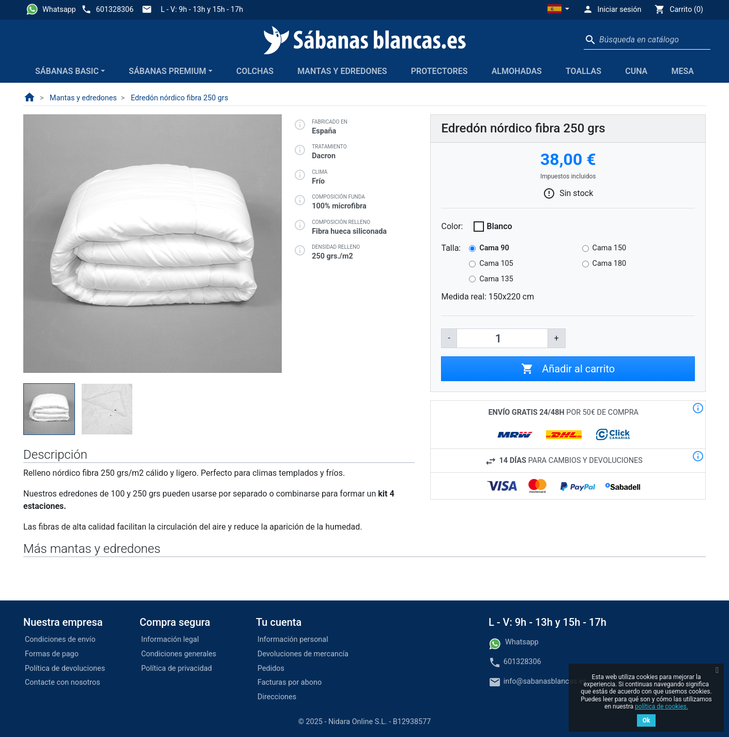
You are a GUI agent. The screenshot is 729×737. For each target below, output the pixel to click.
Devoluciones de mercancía (302, 654)
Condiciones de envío (60, 639)
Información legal (170, 639)
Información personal (292, 639)
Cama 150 (609, 248)
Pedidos (270, 668)
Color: (452, 226)
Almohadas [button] (517, 71)
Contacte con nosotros (62, 682)
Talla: (451, 248)
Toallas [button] (583, 71)
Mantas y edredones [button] (342, 71)
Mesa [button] (682, 71)
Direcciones (276, 697)
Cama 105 (496, 263)
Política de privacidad (176, 668)
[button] (558, 10)
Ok (646, 720)
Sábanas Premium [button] (167, 71)
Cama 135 (496, 279)
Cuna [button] (636, 71)
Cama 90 (494, 248)
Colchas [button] (255, 71)
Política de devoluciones (65, 668)
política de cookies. (661, 706)
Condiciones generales (178, 654)
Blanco (499, 226)
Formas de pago (52, 654)
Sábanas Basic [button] (67, 71)
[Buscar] (647, 40)
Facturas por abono (289, 682)
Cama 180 (609, 263)
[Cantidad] (502, 338)
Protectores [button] (439, 71)
